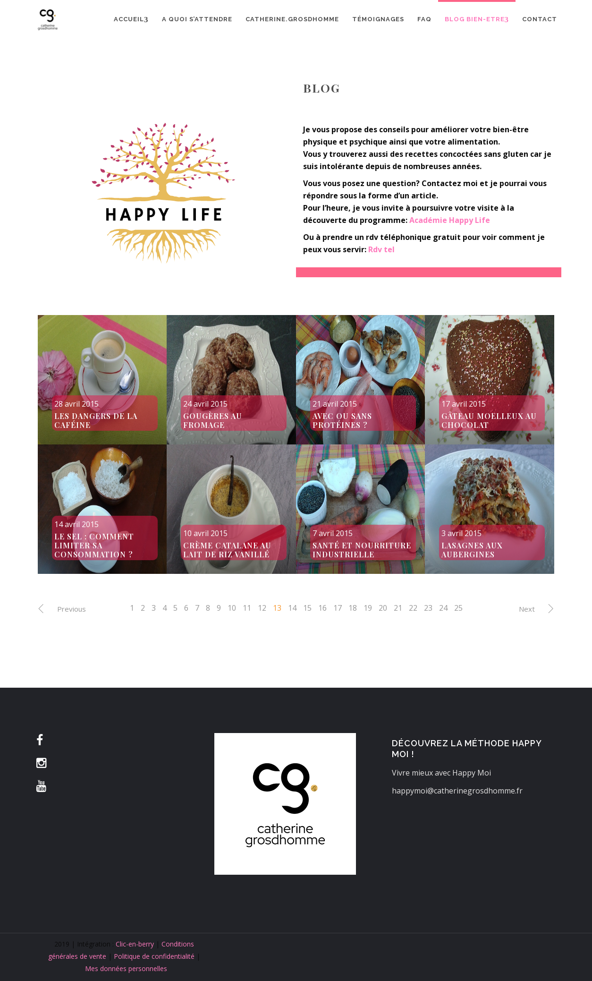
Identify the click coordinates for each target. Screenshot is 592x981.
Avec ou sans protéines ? (342, 420)
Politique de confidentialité (154, 956)
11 (247, 608)
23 (428, 608)
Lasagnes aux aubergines (472, 549)
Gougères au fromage (212, 420)
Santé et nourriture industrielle (362, 549)
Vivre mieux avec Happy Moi (441, 773)
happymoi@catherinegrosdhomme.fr (457, 790)
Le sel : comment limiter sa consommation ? (94, 545)
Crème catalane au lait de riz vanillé (227, 549)
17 (337, 608)
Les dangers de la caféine (95, 420)
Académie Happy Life (449, 220)
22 (413, 608)
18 (352, 608)
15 (307, 608)
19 (368, 608)
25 (458, 608)
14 (292, 608)
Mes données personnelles (126, 968)
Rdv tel (381, 249)
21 (398, 608)
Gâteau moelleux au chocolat (489, 420)
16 (322, 608)
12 (262, 608)
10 (232, 608)
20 (383, 608)
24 (443, 608)
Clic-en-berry (135, 943)
